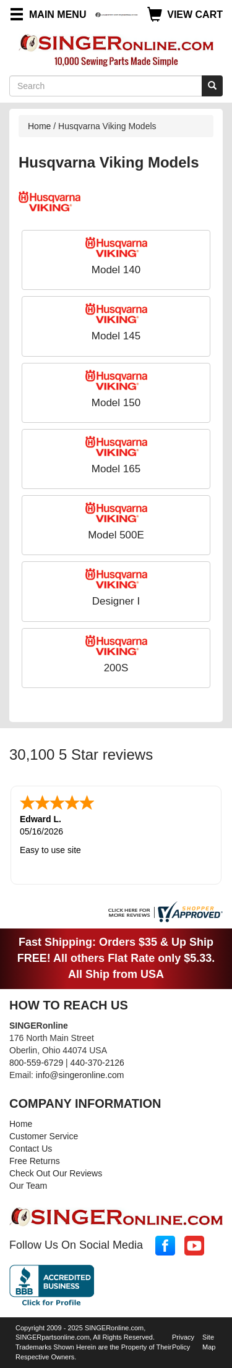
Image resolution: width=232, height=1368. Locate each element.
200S (116, 668)
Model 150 (116, 403)
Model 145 (116, 336)
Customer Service (43, 1136)
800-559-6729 (36, 1063)
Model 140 (116, 270)
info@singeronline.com (80, 1075)
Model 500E (116, 535)
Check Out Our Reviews (55, 1173)
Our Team (28, 1186)
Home (39, 126)
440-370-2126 (97, 1063)
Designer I (116, 601)
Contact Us (30, 1148)
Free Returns (34, 1161)
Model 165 (116, 469)
